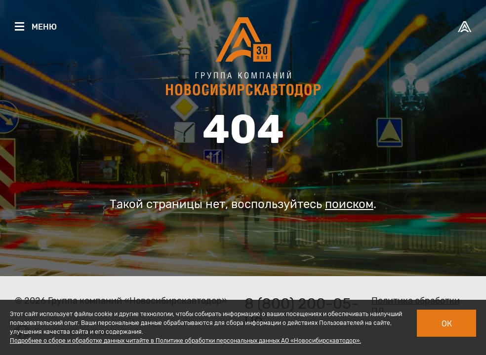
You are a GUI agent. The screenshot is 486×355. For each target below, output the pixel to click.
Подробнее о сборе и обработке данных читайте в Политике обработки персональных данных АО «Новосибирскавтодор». (185, 340)
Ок (447, 323)
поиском (349, 204)
